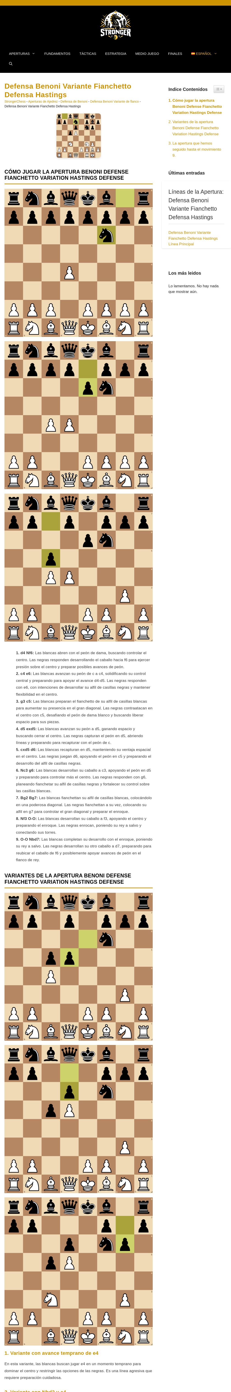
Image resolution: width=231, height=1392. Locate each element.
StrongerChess (15, 101)
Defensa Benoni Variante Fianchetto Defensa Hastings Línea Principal (193, 238)
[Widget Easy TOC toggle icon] (219, 89)
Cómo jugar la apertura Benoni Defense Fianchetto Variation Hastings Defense (197, 106)
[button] (11, 64)
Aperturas (24, 53)
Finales (175, 53)
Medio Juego (147, 53)
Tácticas (87, 53)
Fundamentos (57, 53)
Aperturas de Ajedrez (43, 101)
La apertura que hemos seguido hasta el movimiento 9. (196, 149)
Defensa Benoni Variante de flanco (114, 101)
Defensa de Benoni (73, 101)
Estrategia (115, 53)
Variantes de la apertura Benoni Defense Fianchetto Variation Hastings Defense (195, 128)
